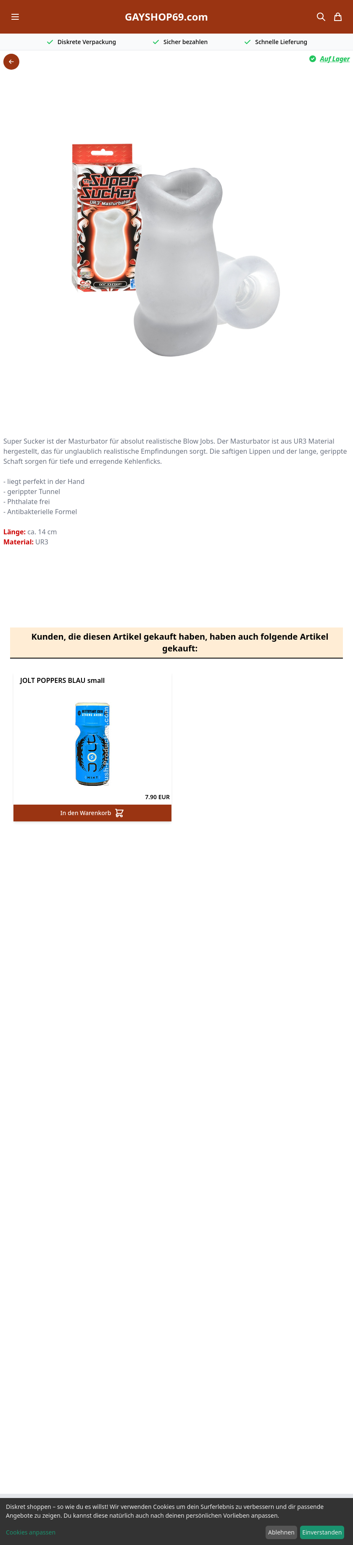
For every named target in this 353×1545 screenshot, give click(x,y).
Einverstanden (322, 1532)
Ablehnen (281, 1532)
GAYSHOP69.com (166, 17)
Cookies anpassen (30, 1532)
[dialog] (176, 1521)
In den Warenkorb (93, 813)
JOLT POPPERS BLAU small (62, 680)
